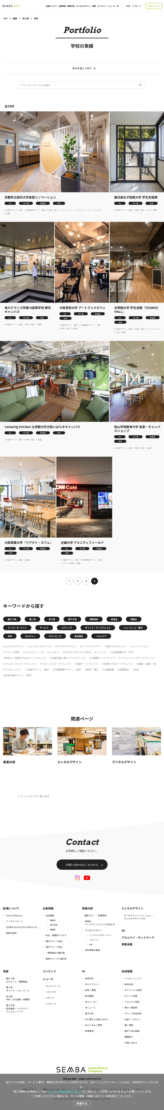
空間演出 (124, 669)
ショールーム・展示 (133, 627)
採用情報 (127, 971)
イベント (101, 652)
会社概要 (50, 915)
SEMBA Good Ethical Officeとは (21, 927)
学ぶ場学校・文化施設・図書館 (17, 998)
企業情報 (62, 6)
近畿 (8, 213)
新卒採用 (129, 984)
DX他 (128, 6)
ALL (10, 203)
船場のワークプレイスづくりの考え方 (100, 923)
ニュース (111, 6)
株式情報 (89, 995)
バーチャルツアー (91, 646)
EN (136, 6)
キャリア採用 (131, 995)
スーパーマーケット (17, 627)
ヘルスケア (101, 636)
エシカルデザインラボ (134, 918)
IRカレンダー (91, 1001)
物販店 (134, 619)
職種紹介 (129, 1036)
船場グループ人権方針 (56, 958)
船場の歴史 (11, 932)
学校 (59, 203)
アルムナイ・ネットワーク (138, 937)
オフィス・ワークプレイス (97, 627)
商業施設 (94, 619)
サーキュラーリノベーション (138, 915)
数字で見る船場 (132, 1030)
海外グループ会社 (54, 946)
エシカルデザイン (83, 6)
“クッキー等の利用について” (64, 1091)
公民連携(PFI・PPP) (123, 652)
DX (123, 930)
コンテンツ (101, 6)
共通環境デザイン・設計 (36, 210)
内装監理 (109, 669)
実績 (94, 6)
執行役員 (53, 924)
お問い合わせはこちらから (82, 865)
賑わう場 (12, 619)
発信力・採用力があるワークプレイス (25, 657)
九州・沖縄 (152, 210)
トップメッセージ (14, 921)
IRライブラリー (92, 984)
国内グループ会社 (54, 941)
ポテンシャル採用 (133, 990)
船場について (51, 6)
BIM (136, 669)
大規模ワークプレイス (103, 657)
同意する (82, 1103)
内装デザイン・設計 (14, 210)
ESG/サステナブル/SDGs (77, 652)
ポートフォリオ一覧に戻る (34, 796)
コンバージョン (67, 210)
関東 (40, 324)
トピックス (51, 991)
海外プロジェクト (116, 646)
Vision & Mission (14, 915)
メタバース (93, 939)
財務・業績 (90, 990)
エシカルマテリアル (41, 646)
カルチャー (30, 636)
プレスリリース (53, 986)
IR (117, 6)
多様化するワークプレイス (118, 663)
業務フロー (89, 915)
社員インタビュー (133, 1019)
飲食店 (43, 203)
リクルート (51, 1003)
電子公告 (89, 1013)
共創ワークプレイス (87, 663)
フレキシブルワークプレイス (20, 663)
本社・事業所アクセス (56, 935)
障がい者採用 (131, 1007)
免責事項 (89, 1030)
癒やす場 (72, 619)
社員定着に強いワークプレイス (68, 657)
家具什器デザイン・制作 (18, 675)
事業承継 (127, 944)
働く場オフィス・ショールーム (17, 989)
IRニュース (90, 1007)
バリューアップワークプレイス (137, 657)
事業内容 (71, 6)
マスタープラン (13, 669)
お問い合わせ (153, 6)
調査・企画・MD (147, 663)
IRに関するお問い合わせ (96, 1019)
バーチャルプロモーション (100, 935)
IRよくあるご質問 (93, 1025)
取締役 (52, 920)
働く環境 (129, 1025)
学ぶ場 (26, 203)
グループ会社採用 (133, 1013)
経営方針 (89, 978)
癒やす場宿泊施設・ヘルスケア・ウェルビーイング (17, 1008)
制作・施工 (53, 210)
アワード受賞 (68, 563)
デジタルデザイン (66, 646)
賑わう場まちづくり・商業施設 (16, 980)
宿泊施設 (78, 636)
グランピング (55, 636)
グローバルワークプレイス (56, 663)
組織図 (52, 929)
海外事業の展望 (92, 950)
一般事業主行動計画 (55, 952)
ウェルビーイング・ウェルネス (89, 210)
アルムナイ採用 (132, 1001)
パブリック (66, 627)
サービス (44, 627)
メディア (50, 997)
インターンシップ (133, 978)
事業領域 (102, 915)
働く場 (32, 619)
